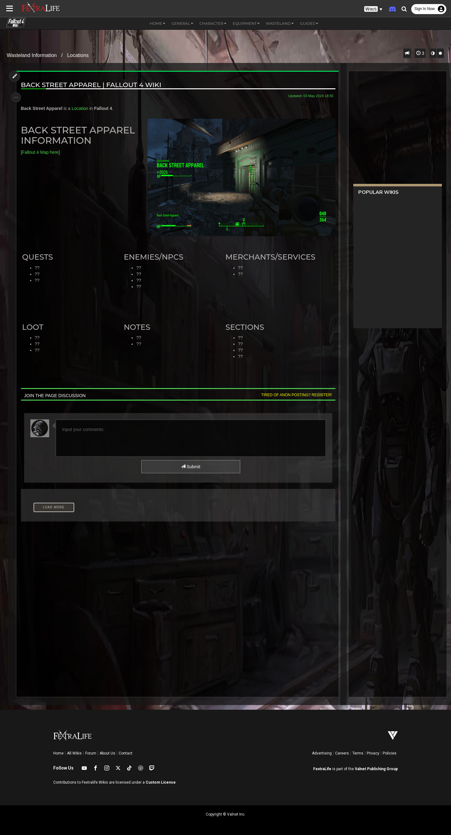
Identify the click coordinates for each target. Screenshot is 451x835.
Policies (390, 753)
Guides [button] (309, 23)
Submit (190, 466)
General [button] (182, 23)
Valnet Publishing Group (376, 769)
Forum (90, 753)
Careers (342, 753)
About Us (107, 753)
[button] (373, 9)
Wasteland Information (32, 55)
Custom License (161, 782)
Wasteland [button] (280, 23)
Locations (78, 55)
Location (82, 108)
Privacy (373, 753)
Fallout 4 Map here (42, 152)
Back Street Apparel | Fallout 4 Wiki (93, 84)
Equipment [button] (246, 23)
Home (58, 753)
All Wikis (74, 753)
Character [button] (213, 23)
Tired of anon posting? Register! (294, 394)
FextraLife (322, 769)
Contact (125, 753)
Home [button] (157, 23)
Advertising (322, 753)
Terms (357, 753)
